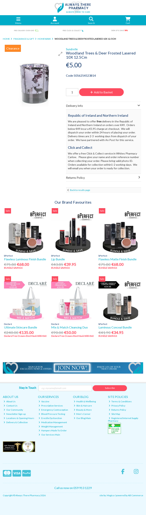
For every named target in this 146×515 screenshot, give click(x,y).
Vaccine (44, 401)
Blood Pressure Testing (52, 414)
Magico (110, 495)
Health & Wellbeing (85, 401)
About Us (10, 401)
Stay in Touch (27, 387)
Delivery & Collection (16, 422)
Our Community (13, 409)
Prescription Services (51, 405)
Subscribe (110, 388)
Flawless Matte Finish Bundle (117, 259)
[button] (60, 54)
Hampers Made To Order (53, 430)
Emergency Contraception (53, 409)
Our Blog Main (82, 418)
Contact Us (10, 405)
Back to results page (80, 190)
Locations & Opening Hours (19, 418)
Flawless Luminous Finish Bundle (25, 259)
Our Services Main (49, 434)
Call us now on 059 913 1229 (73, 488)
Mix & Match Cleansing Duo (69, 327)
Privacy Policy (117, 405)
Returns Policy (117, 409)
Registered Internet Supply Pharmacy (123, 419)
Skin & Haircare (83, 405)
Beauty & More (83, 409)
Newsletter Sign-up (15, 414)
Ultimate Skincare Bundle (20, 327)
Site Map (114, 414)
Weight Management (51, 426)
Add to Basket (101, 92)
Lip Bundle (58, 259)
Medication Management (53, 422)
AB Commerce (135, 495)
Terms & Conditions (120, 401)
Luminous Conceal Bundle (115, 327)
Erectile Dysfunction (50, 418)
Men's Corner (82, 414)
